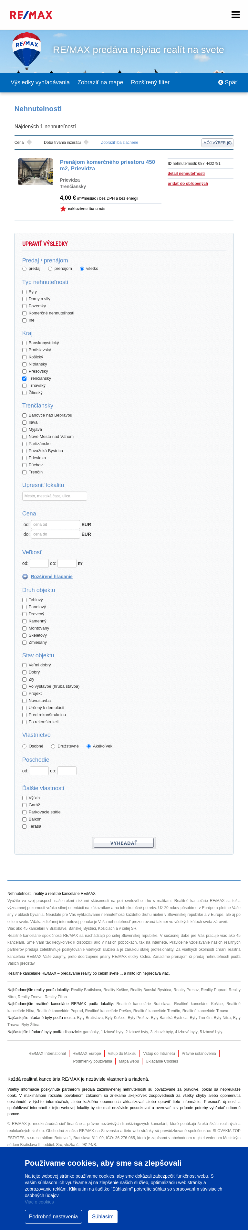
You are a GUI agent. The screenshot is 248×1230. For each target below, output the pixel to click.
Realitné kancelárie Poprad (59, 1011)
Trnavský (34, 385)
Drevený (33, 614)
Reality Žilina (56, 997)
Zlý (28, 679)
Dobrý (31, 672)
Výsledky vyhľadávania (40, 83)
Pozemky (34, 306)
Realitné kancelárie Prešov (108, 1011)
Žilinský (32, 392)
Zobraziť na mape (100, 83)
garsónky (90, 1032)
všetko (89, 268)
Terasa (31, 826)
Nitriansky (34, 364)
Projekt (32, 693)
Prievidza (34, 458)
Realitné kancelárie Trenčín (156, 1011)
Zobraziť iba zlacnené (119, 143)
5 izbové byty (210, 1032)
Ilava (29, 422)
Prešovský (35, 371)
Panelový (34, 607)
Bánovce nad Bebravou (47, 415)
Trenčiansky (36, 378)
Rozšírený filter (150, 83)
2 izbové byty (136, 1032)
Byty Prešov (138, 1018)
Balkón (32, 819)
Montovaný (35, 628)
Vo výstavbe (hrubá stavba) (51, 686)
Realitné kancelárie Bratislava (143, 1004)
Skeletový (34, 635)
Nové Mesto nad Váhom (48, 436)
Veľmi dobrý (36, 665)
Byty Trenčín (201, 1018)
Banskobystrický (40, 343)
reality (86, 973)
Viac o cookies (39, 1201)
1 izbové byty (111, 1032)
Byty (29, 292)
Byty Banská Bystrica (169, 1018)
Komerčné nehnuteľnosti (48, 313)
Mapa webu (129, 1061)
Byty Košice (115, 1018)
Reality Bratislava (86, 990)
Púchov (32, 465)
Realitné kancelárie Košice (198, 1004)
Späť (227, 83)
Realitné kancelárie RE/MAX (199, 901)
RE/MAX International (47, 1054)
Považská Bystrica (42, 451)
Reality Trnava (30, 997)
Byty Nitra (222, 1018)
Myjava (32, 429)
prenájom (60, 268)
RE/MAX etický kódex (131, 957)
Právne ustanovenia (199, 1054)
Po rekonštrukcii (40, 722)
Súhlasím (103, 1216)
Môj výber (217, 143)
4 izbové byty (185, 1032)
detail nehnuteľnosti (186, 174)
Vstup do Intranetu (159, 1054)
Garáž (31, 805)
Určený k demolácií (43, 707)
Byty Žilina (30, 1025)
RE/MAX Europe (87, 1054)
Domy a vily (36, 299)
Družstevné (65, 746)
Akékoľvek (99, 746)
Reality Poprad (213, 990)
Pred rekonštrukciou (44, 715)
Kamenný (34, 621)
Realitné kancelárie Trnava (205, 1011)
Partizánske (36, 443)
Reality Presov (186, 990)
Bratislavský (36, 350)
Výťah (31, 798)
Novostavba (36, 700)
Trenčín (32, 472)
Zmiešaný (34, 642)
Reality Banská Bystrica (150, 990)
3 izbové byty (161, 1032)
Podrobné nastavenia (53, 1216)
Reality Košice (115, 990)
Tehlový (32, 600)
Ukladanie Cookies (162, 1061)
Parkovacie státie (41, 812)
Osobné (33, 746)
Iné (28, 320)
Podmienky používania (92, 1061)
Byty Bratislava (90, 1018)
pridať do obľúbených (188, 184)
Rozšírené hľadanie (52, 576)
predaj (31, 268)
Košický (32, 357)
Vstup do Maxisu (122, 1054)
